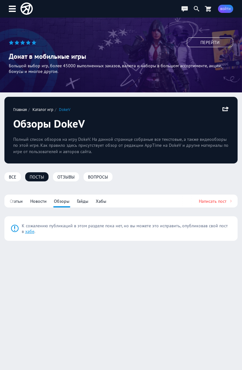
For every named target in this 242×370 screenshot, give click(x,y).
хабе (29, 231)
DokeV (64, 109)
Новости (38, 201)
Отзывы (66, 177)
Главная (20, 109)
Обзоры (61, 201)
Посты (37, 177)
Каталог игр (42, 109)
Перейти (210, 42)
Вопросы (98, 177)
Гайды (82, 201)
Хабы (101, 201)
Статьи (16, 201)
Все (12, 177)
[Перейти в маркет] (208, 8)
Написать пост (216, 201)
